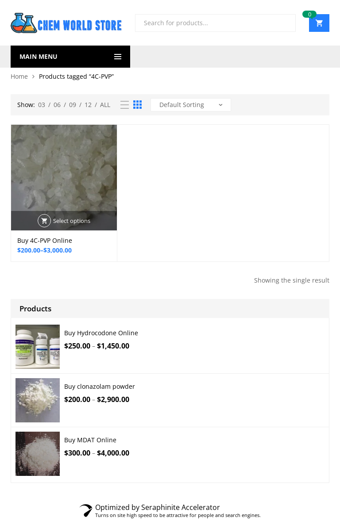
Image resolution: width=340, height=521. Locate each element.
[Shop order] (191, 104)
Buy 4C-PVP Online (44, 240)
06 (57, 104)
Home (19, 76)
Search (285, 23)
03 (41, 104)
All (105, 104)
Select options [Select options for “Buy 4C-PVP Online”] (71, 221)
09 (72, 104)
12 (88, 104)
